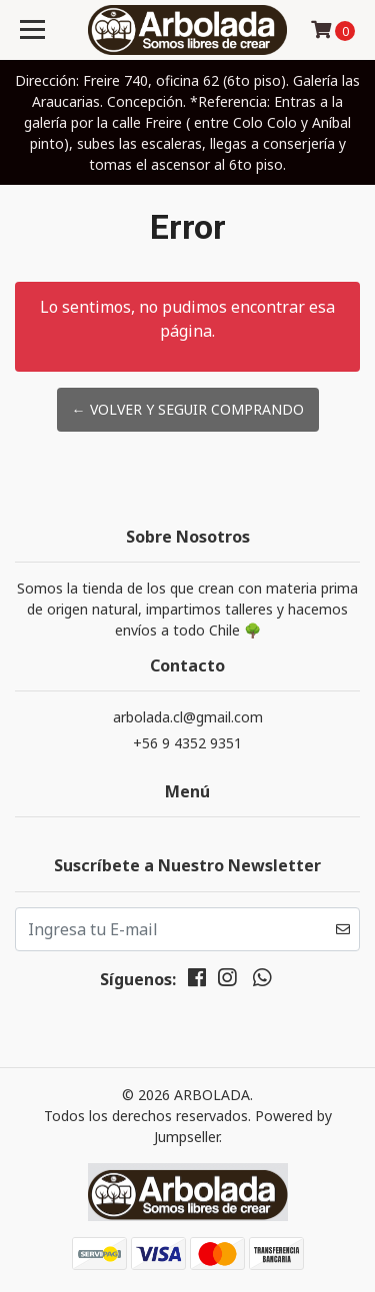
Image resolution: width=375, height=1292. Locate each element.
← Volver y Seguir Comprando (188, 409)
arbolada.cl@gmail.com (188, 716)
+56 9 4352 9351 (187, 742)
